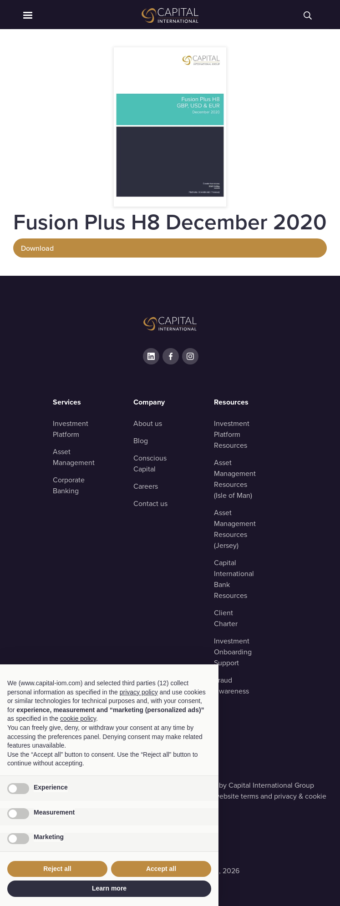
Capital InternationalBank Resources (234, 579)
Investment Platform (70, 429)
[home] (170, 15)
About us (147, 423)
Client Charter (226, 618)
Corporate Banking (69, 485)
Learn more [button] (109, 888)
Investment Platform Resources (231, 434)
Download (37, 248)
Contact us (150, 503)
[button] (64, 15)
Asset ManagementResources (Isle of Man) (235, 479)
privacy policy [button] (139, 692)
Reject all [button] (57, 868)
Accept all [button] (161, 868)
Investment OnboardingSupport (233, 652)
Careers (145, 486)
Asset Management (74, 457)
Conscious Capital (150, 463)
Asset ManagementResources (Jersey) (235, 529)
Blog (140, 440)
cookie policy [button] (78, 718)
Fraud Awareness (231, 685)
